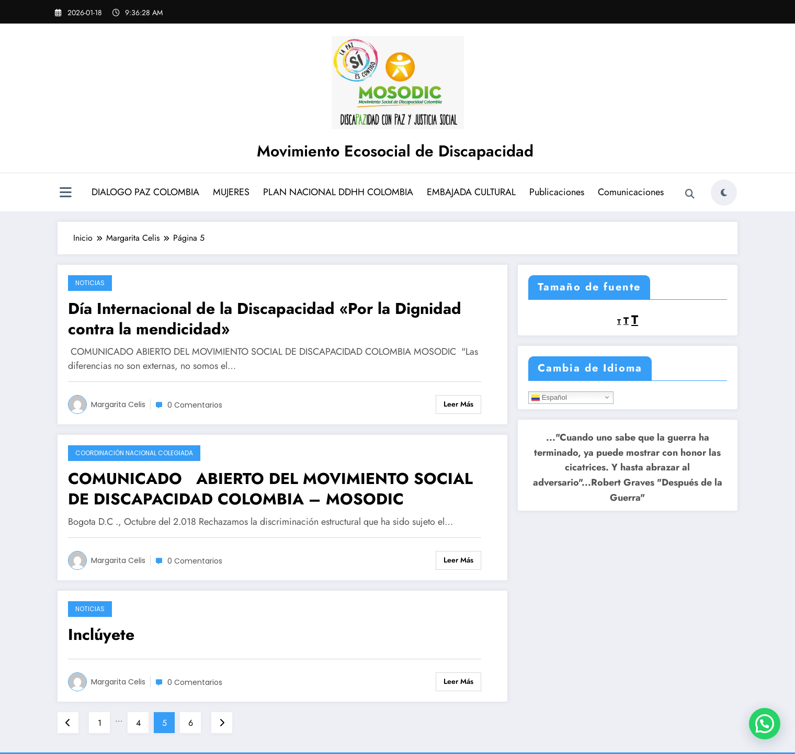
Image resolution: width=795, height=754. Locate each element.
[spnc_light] (724, 192)
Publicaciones (556, 192)
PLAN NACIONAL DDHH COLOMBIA (338, 192)
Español (549, 397)
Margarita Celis (118, 404)
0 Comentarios (194, 405)
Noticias (90, 282)
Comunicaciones (631, 192)
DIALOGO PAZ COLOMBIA (145, 192)
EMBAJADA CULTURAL (471, 192)
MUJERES (231, 192)
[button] (764, 723)
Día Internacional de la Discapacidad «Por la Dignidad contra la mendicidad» (264, 318)
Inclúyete (101, 634)
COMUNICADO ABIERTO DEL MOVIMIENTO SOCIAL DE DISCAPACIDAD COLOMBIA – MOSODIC (270, 488)
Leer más (458, 404)
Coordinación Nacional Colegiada (134, 452)
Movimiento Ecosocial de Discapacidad (395, 151)
